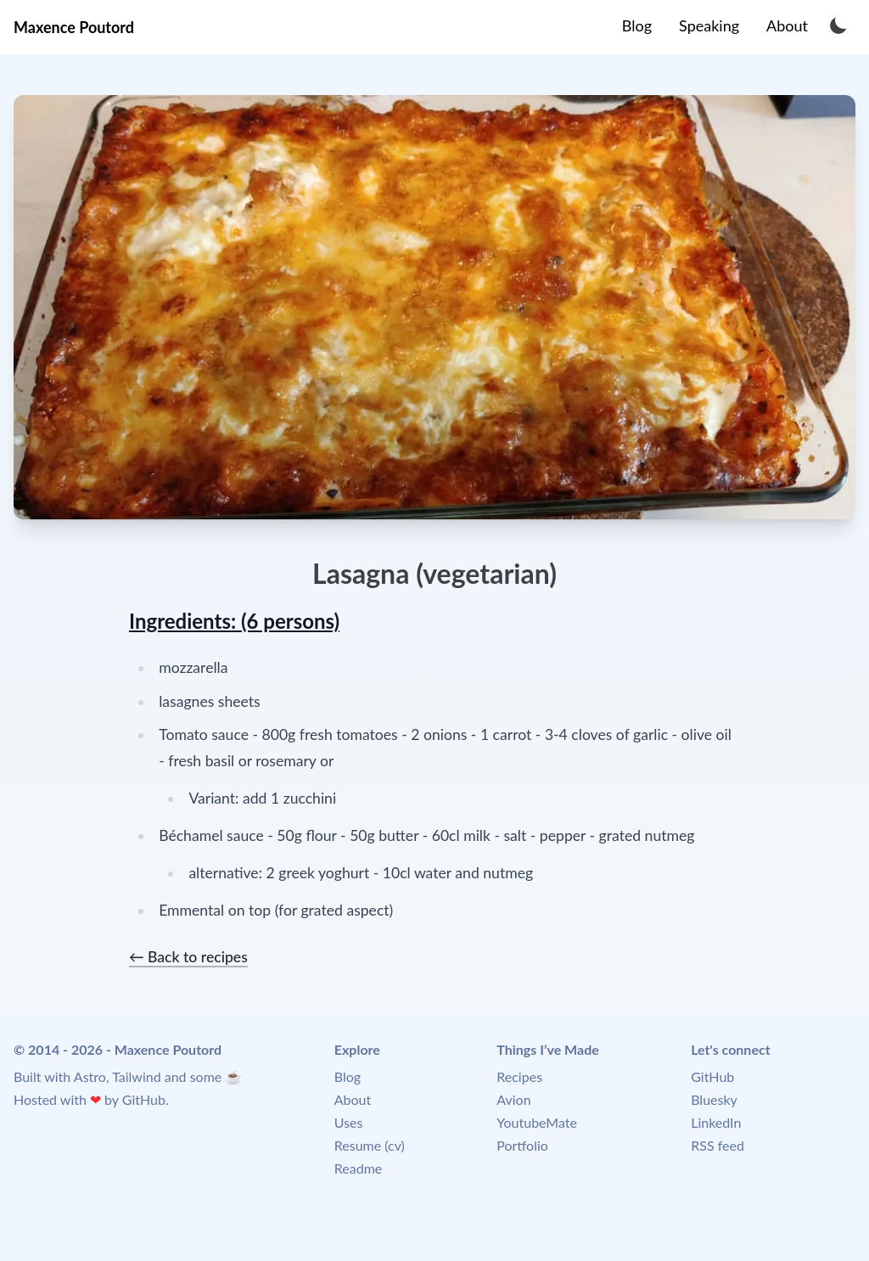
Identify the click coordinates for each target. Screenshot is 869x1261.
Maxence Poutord (74, 27)
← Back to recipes (188, 957)
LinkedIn (716, 1122)
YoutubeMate (536, 1122)
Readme (358, 1168)
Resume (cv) (369, 1145)
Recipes (519, 1076)
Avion (513, 1099)
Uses (348, 1122)
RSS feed (717, 1145)
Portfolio (522, 1145)
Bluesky (714, 1099)
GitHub (143, 1099)
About (353, 1099)
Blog (347, 1076)
